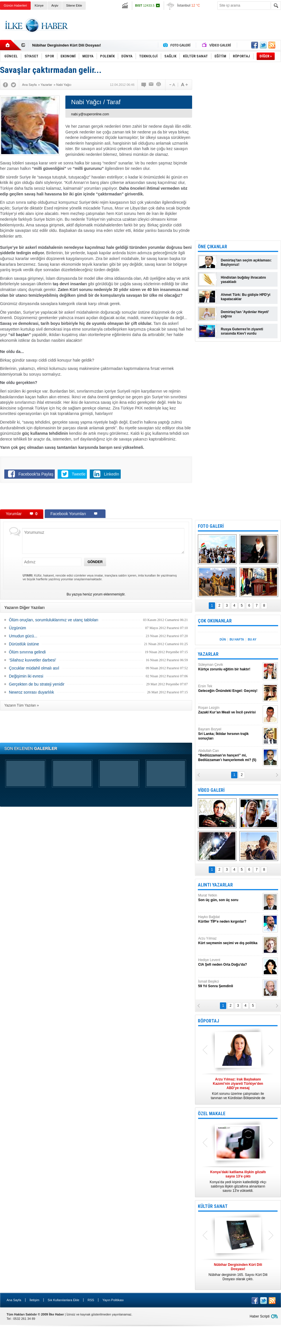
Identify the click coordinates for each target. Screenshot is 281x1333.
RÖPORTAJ (208, 1021)
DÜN (223, 639)
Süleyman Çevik (229, 667)
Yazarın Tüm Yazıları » (21, 705)
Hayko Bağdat (229, 919)
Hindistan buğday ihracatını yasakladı (243, 279)
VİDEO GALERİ (211, 790)
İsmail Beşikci (229, 983)
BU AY (252, 639)
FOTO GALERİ (211, 526)
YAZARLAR (208, 654)
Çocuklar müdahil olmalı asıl (34, 668)
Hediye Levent (229, 962)
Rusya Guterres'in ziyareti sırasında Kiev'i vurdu (242, 331)
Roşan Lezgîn (229, 710)
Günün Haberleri (15, 5)
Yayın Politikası (113, 1300)
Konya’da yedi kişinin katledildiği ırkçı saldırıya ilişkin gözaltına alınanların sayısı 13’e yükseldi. (238, 1181)
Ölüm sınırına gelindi (27, 652)
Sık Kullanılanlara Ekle (63, 1300)
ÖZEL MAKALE (211, 1113)
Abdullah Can (229, 755)
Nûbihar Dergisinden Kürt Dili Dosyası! (66, 45)
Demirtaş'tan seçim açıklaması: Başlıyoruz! (246, 262)
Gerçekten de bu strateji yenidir (37, 684)
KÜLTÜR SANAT (213, 1206)
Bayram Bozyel (229, 734)
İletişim (34, 1300)
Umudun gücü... (23, 636)
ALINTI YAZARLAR (215, 885)
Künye (39, 5)
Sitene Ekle (74, 5)
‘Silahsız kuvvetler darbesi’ (32, 660)
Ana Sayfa (14, 1300)
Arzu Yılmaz (229, 940)
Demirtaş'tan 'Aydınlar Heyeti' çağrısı (245, 314)
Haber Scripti (260, 1316)
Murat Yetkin (229, 897)
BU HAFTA (237, 639)
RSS (90, 1300)
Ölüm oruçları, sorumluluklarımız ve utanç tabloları (53, 620)
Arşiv (54, 5)
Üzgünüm (17, 628)
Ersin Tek (229, 688)
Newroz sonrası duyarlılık (31, 692)
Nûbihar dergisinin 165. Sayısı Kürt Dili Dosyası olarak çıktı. (238, 1272)
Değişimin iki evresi (26, 676)
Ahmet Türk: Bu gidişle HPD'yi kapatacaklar (245, 297)
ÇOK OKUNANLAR (215, 621)
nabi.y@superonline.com (90, 114)
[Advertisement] (96, 497)
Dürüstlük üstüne (24, 644)
